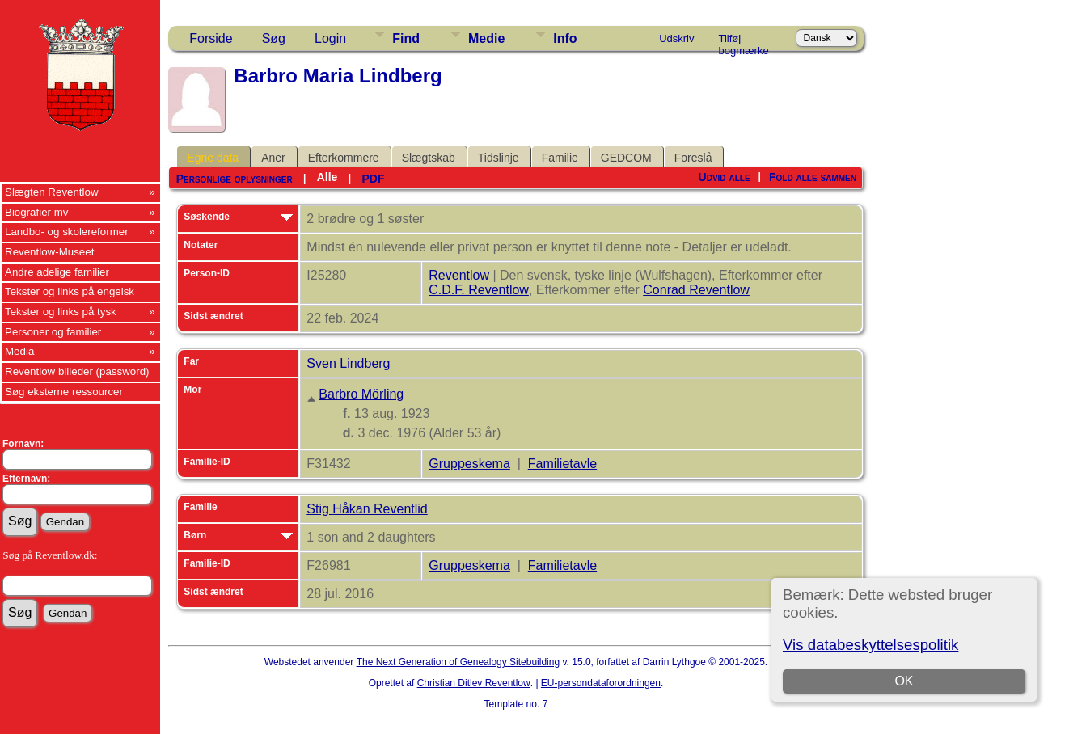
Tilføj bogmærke (744, 41)
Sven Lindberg (348, 363)
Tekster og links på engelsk (69, 291)
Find (406, 38)
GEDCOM (626, 157)
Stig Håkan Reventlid (366, 509)
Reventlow (459, 275)
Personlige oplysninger (234, 178)
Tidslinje (498, 157)
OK (904, 681)
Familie (560, 157)
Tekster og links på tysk (60, 312)
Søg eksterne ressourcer (64, 392)
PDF (372, 178)
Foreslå (693, 157)
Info (565, 38)
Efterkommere (343, 157)
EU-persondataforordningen (601, 683)
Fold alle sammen (812, 177)
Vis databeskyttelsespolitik (870, 644)
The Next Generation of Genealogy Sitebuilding (458, 662)
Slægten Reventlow (52, 192)
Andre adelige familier (57, 272)
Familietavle (562, 463)
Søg (273, 38)
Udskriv (676, 38)
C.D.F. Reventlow (479, 290)
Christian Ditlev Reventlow (473, 683)
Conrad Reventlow (696, 290)
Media (19, 351)
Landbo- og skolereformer (67, 232)
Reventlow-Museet (49, 252)
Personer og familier (53, 332)
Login (330, 38)
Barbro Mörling (361, 394)
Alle (327, 177)
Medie (486, 38)
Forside (210, 38)
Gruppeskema (469, 463)
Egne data (213, 157)
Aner (273, 157)
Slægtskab (428, 157)
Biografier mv (37, 212)
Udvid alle (724, 177)
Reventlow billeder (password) (77, 371)
